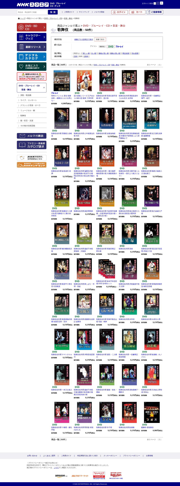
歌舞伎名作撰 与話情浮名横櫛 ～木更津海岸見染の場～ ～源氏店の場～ (106, 213)
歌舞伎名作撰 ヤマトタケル (61, 355)
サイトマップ (84, 12)
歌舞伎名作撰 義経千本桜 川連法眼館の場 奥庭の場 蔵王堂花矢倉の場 (83, 392)
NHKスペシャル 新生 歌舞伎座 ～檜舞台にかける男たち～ (61, 98)
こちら (56, 468)
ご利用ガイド (69, 12)
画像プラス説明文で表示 (83, 39)
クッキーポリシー (110, 456)
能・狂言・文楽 (26, 121)
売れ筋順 (135, 53)
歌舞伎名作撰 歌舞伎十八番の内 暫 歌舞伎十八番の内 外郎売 (61, 213)
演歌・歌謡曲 (25, 95)
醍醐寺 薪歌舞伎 (147, 427)
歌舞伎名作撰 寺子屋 (104, 427)
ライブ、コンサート (28, 100)
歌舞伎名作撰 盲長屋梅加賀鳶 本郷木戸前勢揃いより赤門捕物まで (129, 135)
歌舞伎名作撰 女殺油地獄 (105, 133)
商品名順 (125, 53)
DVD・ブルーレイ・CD (53, 18)
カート (137, 12)
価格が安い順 (104, 53)
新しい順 (86, 53)
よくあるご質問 (49, 456)
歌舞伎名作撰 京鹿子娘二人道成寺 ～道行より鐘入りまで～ (129, 173)
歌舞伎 (23, 115)
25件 (75, 56)
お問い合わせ (32, 456)
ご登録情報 (155, 12)
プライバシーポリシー (131, 456)
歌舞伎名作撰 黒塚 (126, 249)
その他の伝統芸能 (27, 126)
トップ (22, 18)
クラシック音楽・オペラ (30, 105)
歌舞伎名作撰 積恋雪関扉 (83, 211)
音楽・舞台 (68, 18)
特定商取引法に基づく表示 (87, 456)
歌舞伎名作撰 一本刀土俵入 (61, 390)
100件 (86, 56)
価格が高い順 (115, 53)
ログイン (119, 12)
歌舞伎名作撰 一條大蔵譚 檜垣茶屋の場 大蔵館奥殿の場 (106, 173)
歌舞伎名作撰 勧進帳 (126, 427)
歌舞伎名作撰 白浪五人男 (150, 319)
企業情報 (149, 456)
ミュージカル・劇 (27, 110)
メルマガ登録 (99, 12)
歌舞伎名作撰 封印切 (126, 319)
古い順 (93, 53)
